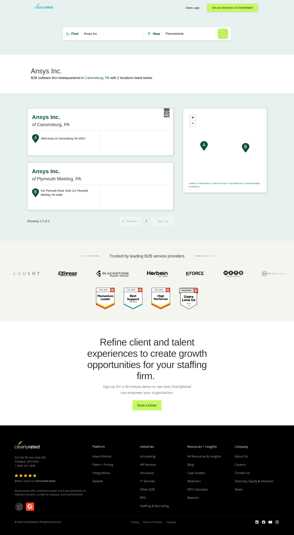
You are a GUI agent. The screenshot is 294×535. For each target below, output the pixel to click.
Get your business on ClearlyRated (232, 7)
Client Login (193, 7)
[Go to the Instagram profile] (277, 522)
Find (74, 34)
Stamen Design (220, 183)
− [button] (192, 123)
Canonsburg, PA (97, 78)
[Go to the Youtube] (263, 522)
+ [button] (192, 118)
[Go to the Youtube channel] (270, 522)
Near (156, 34)
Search (223, 34)
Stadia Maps (204, 183)
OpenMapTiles (236, 183)
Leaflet (192, 183)
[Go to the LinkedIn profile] (257, 522)
